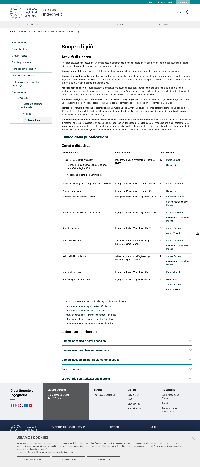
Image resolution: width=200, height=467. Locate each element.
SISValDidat (134, 404)
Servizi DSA (133, 395)
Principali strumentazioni (24, 69)
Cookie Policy (69, 452)
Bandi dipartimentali (22, 62)
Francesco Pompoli (175, 183)
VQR (130, 399)
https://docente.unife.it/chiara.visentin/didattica (89, 323)
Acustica (62, 31)
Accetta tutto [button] (68, 460)
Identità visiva (134, 408)
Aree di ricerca (35, 31)
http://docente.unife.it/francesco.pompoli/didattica (91, 315)
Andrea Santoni (173, 228)
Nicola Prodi (172, 165)
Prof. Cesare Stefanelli (104, 395)
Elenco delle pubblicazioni (85, 137)
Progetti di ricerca (20, 49)
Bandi (165, 403)
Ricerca (22, 31)
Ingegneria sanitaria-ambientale (32, 106)
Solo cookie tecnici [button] (33, 460)
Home (13, 31)
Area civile (50, 31)
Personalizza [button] (103, 460)
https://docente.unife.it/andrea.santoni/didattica (90, 319)
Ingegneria (53, 12)
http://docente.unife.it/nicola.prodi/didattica (87, 310)
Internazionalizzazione (23, 75)
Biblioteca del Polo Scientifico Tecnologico (26, 84)
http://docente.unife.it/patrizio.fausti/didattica (88, 306)
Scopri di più (33, 120)
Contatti (114, 427)
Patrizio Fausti (173, 160)
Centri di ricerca (19, 55)
